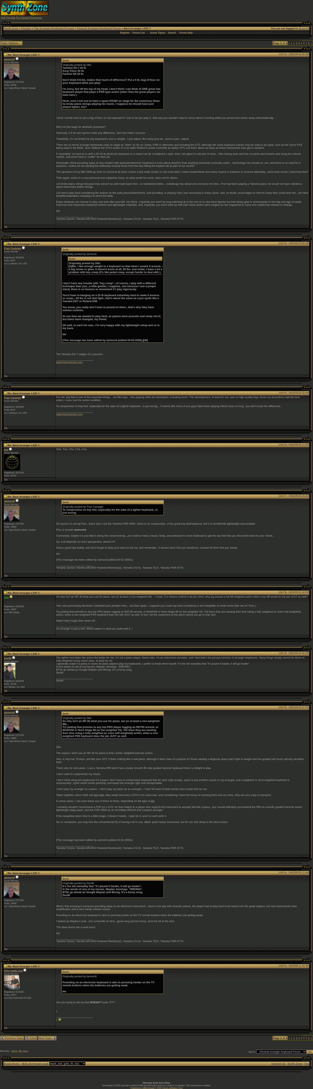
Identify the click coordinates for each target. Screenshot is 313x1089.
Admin (14, 1051)
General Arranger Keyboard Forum (99, 28)
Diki (20, 1051)
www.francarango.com (69, 362)
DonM (7, 658)
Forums (26, 28)
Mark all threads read (35, 1063)
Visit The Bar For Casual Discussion (21, 17)
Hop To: (252, 1052)
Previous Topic (12, 1037)
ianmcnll (9, 59)
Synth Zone (11, 28)
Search (172, 32)
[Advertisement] (234, 10)
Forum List (138, 32)
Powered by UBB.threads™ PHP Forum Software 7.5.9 (156, 1088)
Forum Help (186, 32)
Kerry (25, 1051)
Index (31, 1037)
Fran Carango (12, 248)
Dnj (6, 449)
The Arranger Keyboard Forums (54, 28)
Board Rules (12, 1063)
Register (125, 32)
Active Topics (157, 32)
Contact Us (278, 1063)
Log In (304, 28)
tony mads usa (13, 970)
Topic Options (11, 43)
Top (5, 226)
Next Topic (47, 1037)
